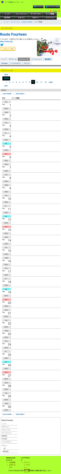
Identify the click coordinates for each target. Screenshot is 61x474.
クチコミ (21, 18)
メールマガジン (15, 63)
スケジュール (24, 59)
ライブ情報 (50, 14)
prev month (7, 94)
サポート (35, 18)
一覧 (4, 448)
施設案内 (48, 59)
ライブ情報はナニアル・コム (14, 2)
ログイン (38, 7)
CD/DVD (7, 18)
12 (45, 82)
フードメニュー (36, 59)
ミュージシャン (21, 14)
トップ (7, 14)
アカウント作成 (52, 7)
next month (20, 94)
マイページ (50, 18)
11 (41, 82)
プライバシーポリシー (27, 465)
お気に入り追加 (8, 49)
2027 (6, 86)
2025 (6, 75)
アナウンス (12, 59)
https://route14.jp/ (6, 41)
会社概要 (12, 462)
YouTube (4, 63)
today (51, 82)
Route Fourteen (27, 22)
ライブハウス (36, 14)
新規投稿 (5, 451)
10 (37, 82)
